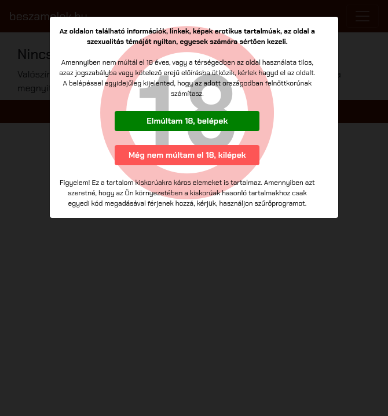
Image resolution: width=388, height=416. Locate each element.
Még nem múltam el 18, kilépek (187, 155)
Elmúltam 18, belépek (187, 121)
